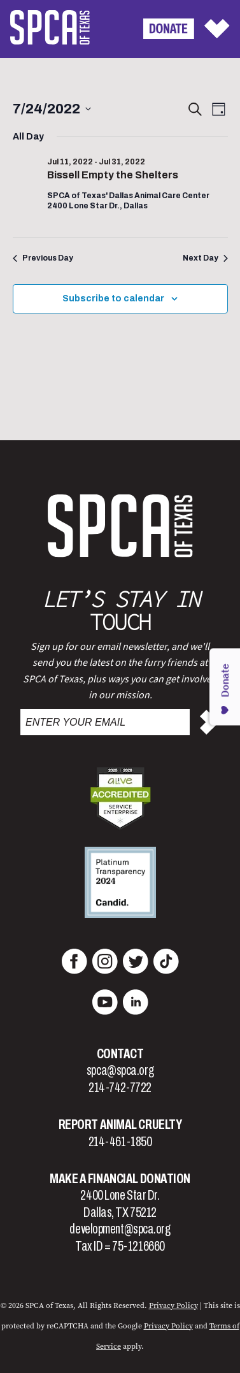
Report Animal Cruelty (120, 1124)
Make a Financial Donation (120, 1178)
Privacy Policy (173, 1305)
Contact (120, 1053)
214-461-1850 (120, 1141)
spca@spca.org (120, 1070)
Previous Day (43, 258)
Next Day (205, 258)
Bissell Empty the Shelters (112, 174)
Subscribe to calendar (113, 298)
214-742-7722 (120, 1087)
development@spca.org (119, 1229)
